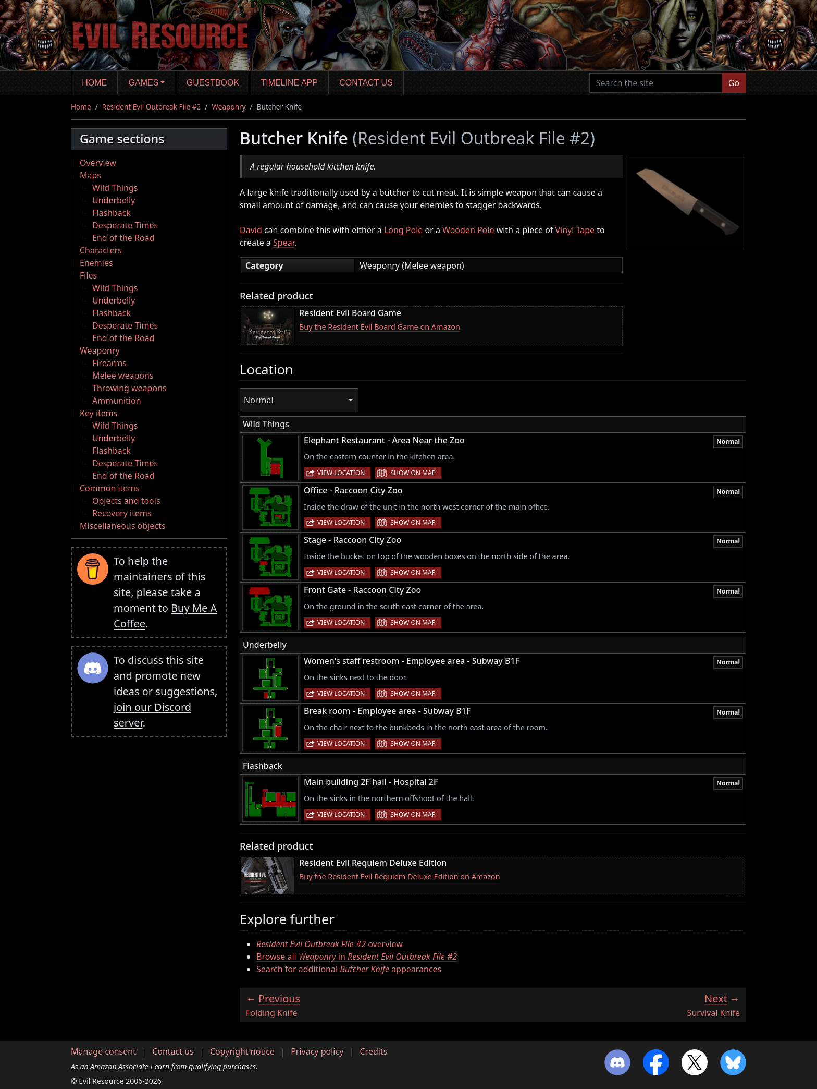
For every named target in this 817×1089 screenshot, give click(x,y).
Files (88, 275)
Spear (283, 242)
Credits (373, 1051)
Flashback (111, 213)
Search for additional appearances (348, 969)
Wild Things (115, 187)
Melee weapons (123, 375)
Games (144, 82)
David (251, 230)
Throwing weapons (129, 388)
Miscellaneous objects (122, 525)
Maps (90, 175)
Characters (101, 250)
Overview (98, 162)
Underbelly (113, 200)
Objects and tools (126, 500)
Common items (110, 488)
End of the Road (123, 238)
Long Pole (403, 230)
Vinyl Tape (575, 230)
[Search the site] (655, 83)
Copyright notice (242, 1051)
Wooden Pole (468, 230)
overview (329, 944)
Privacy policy (317, 1051)
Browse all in (356, 956)
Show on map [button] (412, 472)
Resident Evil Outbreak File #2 (151, 107)
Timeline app (289, 82)
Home (94, 82)
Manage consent (103, 1051)
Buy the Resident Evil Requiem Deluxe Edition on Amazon (399, 876)
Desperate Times (125, 225)
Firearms (109, 363)
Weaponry (228, 107)
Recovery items (122, 513)
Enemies (96, 263)
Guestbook (213, 82)
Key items (98, 413)
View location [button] (341, 472)
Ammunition (116, 400)
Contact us (366, 82)
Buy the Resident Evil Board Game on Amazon (379, 327)
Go (733, 83)
